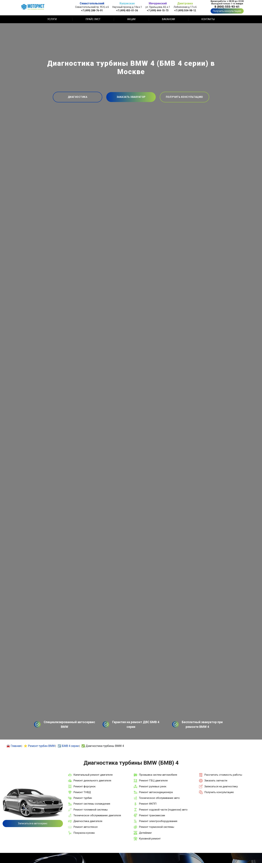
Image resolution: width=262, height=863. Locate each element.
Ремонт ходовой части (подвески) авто (163, 809)
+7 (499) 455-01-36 (127, 10)
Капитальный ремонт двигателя (93, 774)
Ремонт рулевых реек (152, 786)
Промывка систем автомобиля (158, 774)
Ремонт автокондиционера (156, 792)
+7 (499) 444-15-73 (157, 10)
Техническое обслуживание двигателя (97, 815)
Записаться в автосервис (32, 823)
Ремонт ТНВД (82, 792)
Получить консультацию (227, 11)
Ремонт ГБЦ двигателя (153, 780)
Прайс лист (93, 19)
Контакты (208, 19)
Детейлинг (145, 832)
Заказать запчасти (215, 780)
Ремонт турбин (82, 798)
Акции (131, 19)
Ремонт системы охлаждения (91, 803)
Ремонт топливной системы (90, 809)
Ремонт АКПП (147, 803)
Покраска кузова (84, 832)
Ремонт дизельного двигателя (92, 780)
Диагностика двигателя (87, 821)
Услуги (52, 19)
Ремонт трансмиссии (152, 815)
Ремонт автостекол (85, 826)
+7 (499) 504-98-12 (185, 10)
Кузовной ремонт (150, 838)
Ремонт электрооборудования (158, 821)
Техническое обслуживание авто (159, 798)
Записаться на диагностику (221, 786)
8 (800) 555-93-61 (227, 6)
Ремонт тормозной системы (156, 826)
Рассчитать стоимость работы (223, 774)
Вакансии (168, 19)
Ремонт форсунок (84, 786)
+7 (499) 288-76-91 (92, 10)
